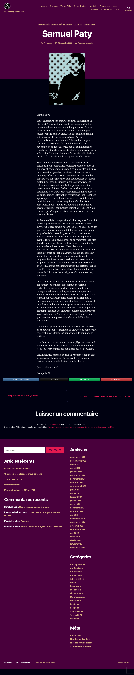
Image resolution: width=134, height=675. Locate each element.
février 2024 (76, 503)
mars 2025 (75, 474)
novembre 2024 (78, 485)
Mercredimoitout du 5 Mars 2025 (21, 496)
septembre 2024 (79, 492)
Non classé (55, 28)
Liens (117, 11)
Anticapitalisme (78, 570)
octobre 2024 (77, 488)
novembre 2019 (78, 553)
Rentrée (25, 527)
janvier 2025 (76, 478)
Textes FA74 (65, 8)
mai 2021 (75, 521)
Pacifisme (68, 28)
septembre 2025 (79, 467)
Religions (79, 28)
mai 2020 (75, 539)
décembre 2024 (78, 481)
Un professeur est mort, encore (35, 513)
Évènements (105, 8)
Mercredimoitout (13, 491)
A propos (54, 8)
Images (116, 8)
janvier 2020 (76, 550)
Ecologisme (76, 592)
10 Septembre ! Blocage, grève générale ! (25, 480)
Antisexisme (76, 581)
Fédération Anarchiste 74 (22, 669)
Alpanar (49, 46)
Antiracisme (76, 578)
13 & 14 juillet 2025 (14, 485)
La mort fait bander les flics (18, 474)
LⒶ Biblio (92, 8)
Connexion (75, 642)
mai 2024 (75, 499)
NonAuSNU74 (106, 11)
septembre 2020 (79, 535)
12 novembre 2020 (65, 46)
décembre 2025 (78, 463)
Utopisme (75, 625)
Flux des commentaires (82, 649)
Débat (73, 588)
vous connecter (53, 431)
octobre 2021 (77, 517)
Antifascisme (77, 574)
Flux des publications (81, 645)
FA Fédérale (76, 596)
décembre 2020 (78, 525)
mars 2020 (76, 543)
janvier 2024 (76, 507)
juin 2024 (75, 496)
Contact (94, 11)
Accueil (44, 8)
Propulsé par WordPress (47, 669)
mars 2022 (75, 510)
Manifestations (78, 603)
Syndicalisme (77, 617)
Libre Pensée (42, 28)
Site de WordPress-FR (81, 652)
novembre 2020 (78, 528)
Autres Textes (80, 8)
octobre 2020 (77, 532)
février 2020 (76, 546)
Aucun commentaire (86, 46)
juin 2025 (75, 470)
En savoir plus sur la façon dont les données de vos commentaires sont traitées (80, 433)
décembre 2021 (78, 514)
